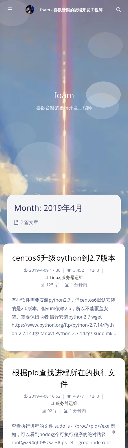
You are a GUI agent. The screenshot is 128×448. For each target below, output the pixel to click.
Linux (55, 277)
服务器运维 (72, 277)
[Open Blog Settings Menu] (114, 432)
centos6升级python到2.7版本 (64, 258)
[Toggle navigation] (118, 9)
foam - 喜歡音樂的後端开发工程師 (71, 10)
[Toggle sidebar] (9, 9)
